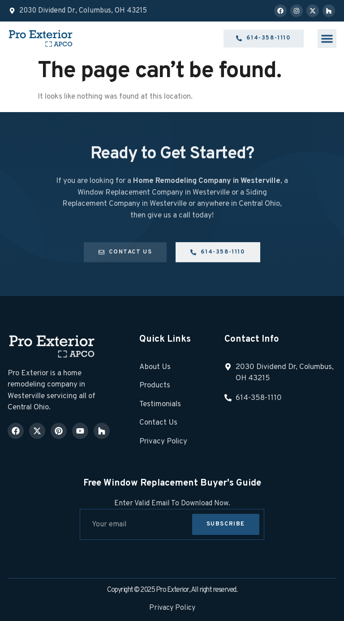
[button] (327, 38)
